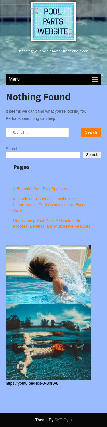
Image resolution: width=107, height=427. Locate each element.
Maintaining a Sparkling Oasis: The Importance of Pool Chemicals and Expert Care (50, 205)
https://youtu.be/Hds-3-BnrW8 (32, 383)
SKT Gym (63, 420)
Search (12, 148)
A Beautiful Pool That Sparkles (40, 188)
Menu (14, 79)
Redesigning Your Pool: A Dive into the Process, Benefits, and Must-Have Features (51, 223)
